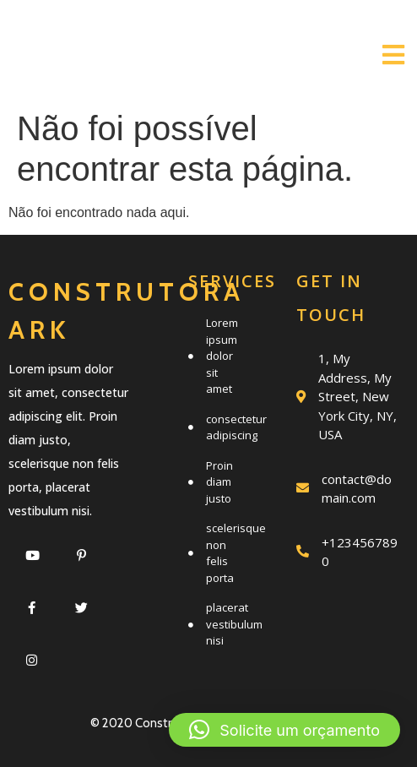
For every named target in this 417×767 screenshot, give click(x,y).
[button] (284, 730)
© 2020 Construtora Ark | (159, 723)
